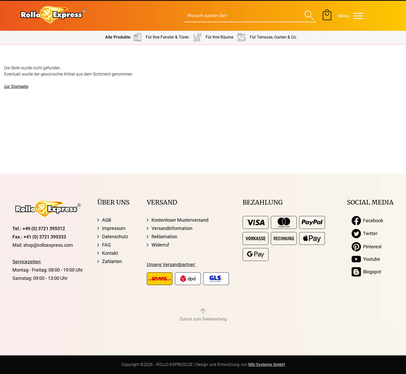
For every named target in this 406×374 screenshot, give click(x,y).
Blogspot (366, 271)
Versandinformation (171, 228)
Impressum (114, 228)
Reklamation (164, 236)
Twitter (365, 233)
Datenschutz (115, 236)
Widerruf (160, 245)
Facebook (367, 220)
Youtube (366, 259)
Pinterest (367, 246)
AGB (106, 220)
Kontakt (110, 253)
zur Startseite (16, 86)
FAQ (106, 245)
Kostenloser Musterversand (179, 220)
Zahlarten (112, 261)
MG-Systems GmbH (266, 364)
